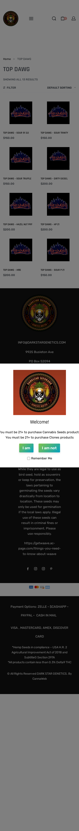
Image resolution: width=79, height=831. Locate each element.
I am (26, 448)
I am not (49, 448)
